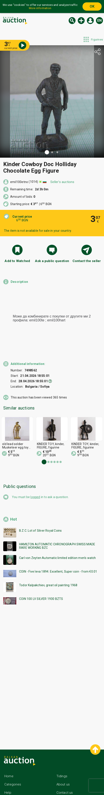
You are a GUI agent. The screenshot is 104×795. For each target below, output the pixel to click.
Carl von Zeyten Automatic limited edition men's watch (57, 538)
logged (35, 477)
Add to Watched (17, 261)
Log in (90, 20)
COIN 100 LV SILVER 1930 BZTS (41, 579)
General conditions (18, 781)
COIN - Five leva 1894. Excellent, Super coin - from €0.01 (58, 552)
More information (40, 8)
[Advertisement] (52, 654)
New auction (81, 20)
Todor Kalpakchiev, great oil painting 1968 (48, 565)
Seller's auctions (62, 182)
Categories (12, 765)
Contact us (64, 773)
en (99, 20)
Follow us (67, 781)
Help (7, 773)
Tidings (61, 757)
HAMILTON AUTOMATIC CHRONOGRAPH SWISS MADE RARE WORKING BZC (57, 526)
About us (63, 765)
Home (8, 757)
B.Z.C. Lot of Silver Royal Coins (40, 511)
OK (92, 6)
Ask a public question (52, 261)
